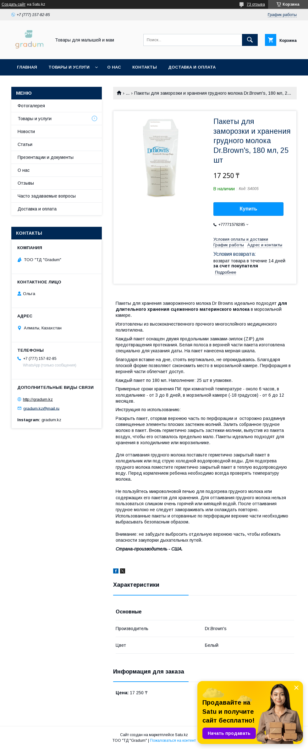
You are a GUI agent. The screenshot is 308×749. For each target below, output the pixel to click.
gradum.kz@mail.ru (41, 408)
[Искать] (250, 40)
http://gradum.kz (38, 399)
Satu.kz (181, 735)
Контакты (144, 67)
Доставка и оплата (192, 67)
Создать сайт (13, 4)
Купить (248, 208)
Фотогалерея (31, 105)
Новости (26, 131)
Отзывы (26, 183)
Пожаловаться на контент (173, 740)
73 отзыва (256, 4)
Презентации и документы (46, 157)
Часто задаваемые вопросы (47, 195)
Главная (27, 67)
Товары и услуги (69, 67)
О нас (114, 67)
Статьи (25, 144)
